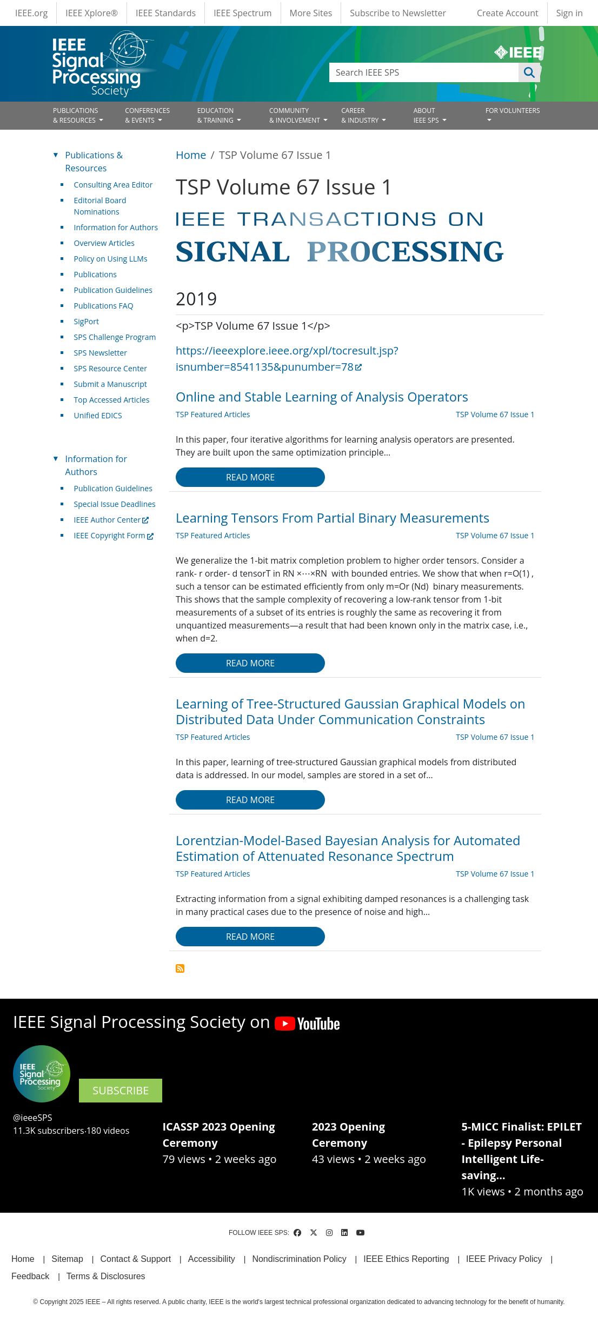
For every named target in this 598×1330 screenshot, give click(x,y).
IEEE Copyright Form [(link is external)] (114, 535)
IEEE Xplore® (91, 13)
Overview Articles (104, 243)
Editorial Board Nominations (100, 206)
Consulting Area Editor (113, 184)
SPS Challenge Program (115, 337)
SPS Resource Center (110, 368)
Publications (95, 274)
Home (191, 155)
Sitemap (67, 1259)
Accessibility (211, 1259)
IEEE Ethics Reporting (406, 1259)
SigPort (86, 321)
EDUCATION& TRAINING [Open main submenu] (216, 115)
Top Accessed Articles (112, 400)
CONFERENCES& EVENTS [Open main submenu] (147, 115)
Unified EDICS (98, 415)
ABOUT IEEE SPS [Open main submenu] (427, 115)
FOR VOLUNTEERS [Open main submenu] (513, 110)
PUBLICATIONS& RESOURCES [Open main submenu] (75, 115)
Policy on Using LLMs (111, 258)
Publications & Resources (94, 161)
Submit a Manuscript (110, 384)
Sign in (569, 13)
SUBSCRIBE (120, 1090)
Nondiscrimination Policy (299, 1259)
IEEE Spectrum (242, 13)
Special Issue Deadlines (115, 504)
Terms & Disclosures (106, 1276)
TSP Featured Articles (213, 414)
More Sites (311, 13)
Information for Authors (116, 227)
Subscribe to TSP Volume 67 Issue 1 (180, 968)
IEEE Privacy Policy (504, 1259)
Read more (250, 477)
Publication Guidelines (113, 290)
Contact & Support (135, 1259)
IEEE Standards (166, 13)
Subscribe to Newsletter (398, 13)
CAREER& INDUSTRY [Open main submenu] (360, 115)
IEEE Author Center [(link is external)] (111, 519)
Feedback (30, 1276)
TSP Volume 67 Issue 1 (495, 414)
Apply (529, 72)
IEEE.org (31, 13)
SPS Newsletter (100, 352)
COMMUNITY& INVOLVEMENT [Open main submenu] (295, 115)
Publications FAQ (104, 305)
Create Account (508, 13)
